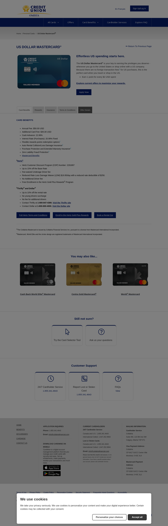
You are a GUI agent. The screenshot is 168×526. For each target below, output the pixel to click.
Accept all (137, 517)
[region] (84, 508)
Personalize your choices (109, 517)
